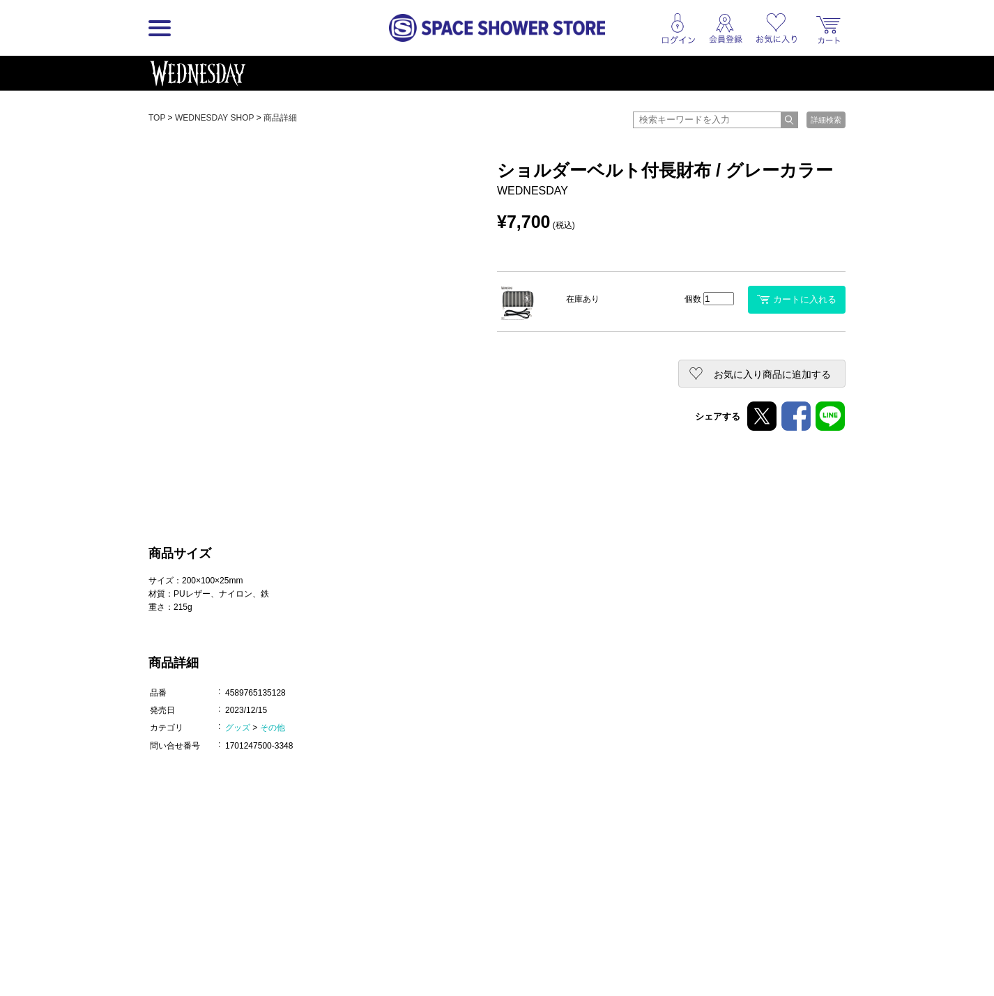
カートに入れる (796, 299)
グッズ (237, 728)
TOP (156, 118)
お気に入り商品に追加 (772, 374)
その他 (272, 728)
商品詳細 (280, 118)
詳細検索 (826, 120)
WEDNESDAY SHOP (214, 118)
